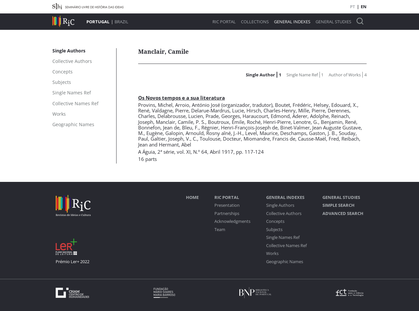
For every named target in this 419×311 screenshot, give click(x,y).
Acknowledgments (232, 221)
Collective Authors (283, 213)
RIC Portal (224, 21)
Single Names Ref (283, 237)
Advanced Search (342, 213)
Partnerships (226, 213)
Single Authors (280, 205)
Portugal (97, 22)
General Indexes (292, 21)
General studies (333, 21)
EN (364, 7)
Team (219, 229)
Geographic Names (284, 261)
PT (352, 7)
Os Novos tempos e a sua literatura (181, 97)
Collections (255, 21)
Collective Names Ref (286, 245)
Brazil (121, 22)
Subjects (274, 229)
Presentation (227, 205)
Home (192, 197)
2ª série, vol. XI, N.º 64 (182, 151)
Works (272, 253)
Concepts (275, 221)
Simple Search (338, 205)
